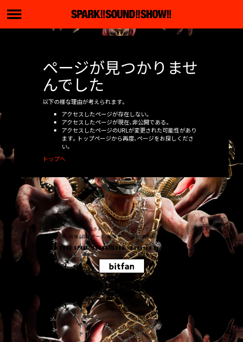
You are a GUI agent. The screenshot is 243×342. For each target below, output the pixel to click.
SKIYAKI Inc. (175, 248)
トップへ (54, 158)
